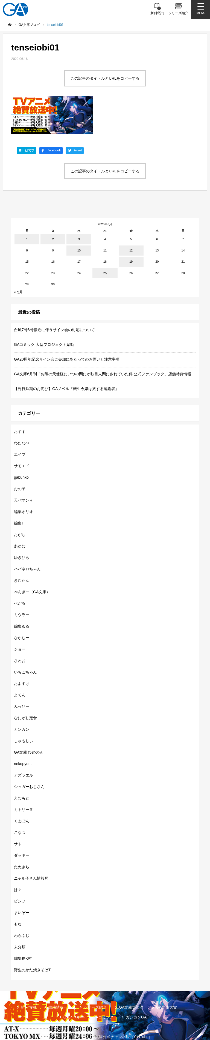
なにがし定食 (25, 686)
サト (18, 812)
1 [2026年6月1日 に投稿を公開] (27, 207)
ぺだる (19, 572)
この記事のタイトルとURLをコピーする (105, 78)
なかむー (21, 606)
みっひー (21, 675)
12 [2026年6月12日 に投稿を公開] (131, 219)
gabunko (21, 445)
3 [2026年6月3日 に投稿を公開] (79, 207)
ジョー (19, 617)
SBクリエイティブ (61, 1005)
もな (18, 892)
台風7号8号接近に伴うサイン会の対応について (54, 298)
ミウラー (21, 583)
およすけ (21, 652)
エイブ (19, 423)
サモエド (21, 434)
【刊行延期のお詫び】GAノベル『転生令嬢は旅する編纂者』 (66, 357)
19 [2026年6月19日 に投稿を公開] (131, 230)
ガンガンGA (136, 985)
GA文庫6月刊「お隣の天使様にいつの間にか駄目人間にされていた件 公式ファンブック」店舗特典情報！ (104, 342)
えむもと (21, 766)
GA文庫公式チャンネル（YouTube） (121, 1005)
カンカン (21, 698)
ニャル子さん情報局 (31, 846)
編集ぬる (21, 594)
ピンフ (19, 869)
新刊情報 (28, 975)
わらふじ (21, 904)
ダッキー (21, 824)
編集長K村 (23, 927)
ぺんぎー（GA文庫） (32, 560)
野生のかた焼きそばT (32, 938)
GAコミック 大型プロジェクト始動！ (46, 313)
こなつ (19, 801)
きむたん (21, 549)
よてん (19, 663)
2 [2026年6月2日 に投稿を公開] (53, 207)
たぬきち (21, 835)
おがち (19, 503)
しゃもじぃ (23, 709)
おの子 (19, 457)
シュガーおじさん (29, 755)
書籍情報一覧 (59, 975)
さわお (19, 629)
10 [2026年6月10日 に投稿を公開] (79, 219)
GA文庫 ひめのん (28, 720)
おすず (19, 400)
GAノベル (71, 985)
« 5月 (18, 260)
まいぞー (21, 881)
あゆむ (19, 514)
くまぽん (21, 789)
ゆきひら (21, 526)
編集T (19, 491)
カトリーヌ (23, 778)
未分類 (19, 915)
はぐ (18, 858)
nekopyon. (23, 732)
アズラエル (23, 743)
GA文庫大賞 (166, 975)
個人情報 (128, 1014)
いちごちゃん (25, 640)
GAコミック (103, 985)
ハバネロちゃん (27, 537)
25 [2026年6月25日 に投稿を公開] (105, 241)
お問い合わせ (159, 1014)
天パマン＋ (23, 468)
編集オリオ (23, 480)
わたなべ (21, 411)
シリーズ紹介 (95, 975)
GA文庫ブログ (131, 975)
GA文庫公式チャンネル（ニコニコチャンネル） (67, 1014)
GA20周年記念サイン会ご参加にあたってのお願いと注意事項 (66, 327)
